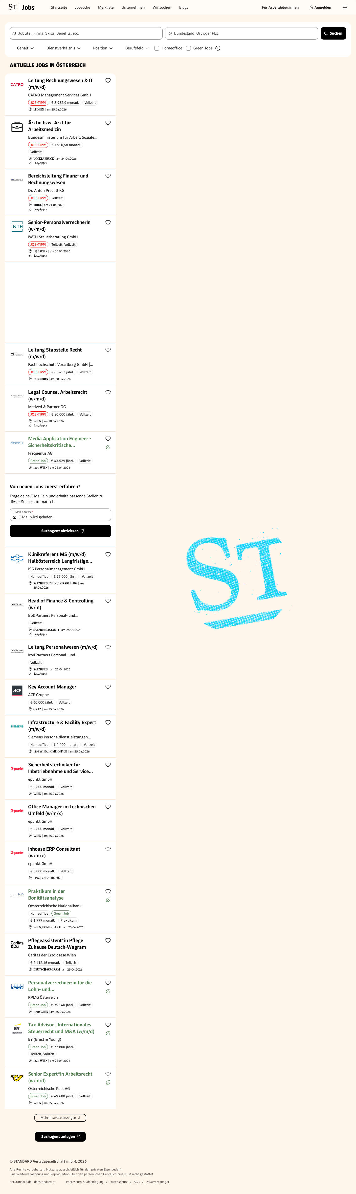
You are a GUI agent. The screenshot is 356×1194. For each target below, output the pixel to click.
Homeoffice (172, 48)
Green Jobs (202, 48)
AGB (137, 1182)
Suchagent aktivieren (63, 531)
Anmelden (320, 7)
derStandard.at (45, 1182)
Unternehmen (133, 7)
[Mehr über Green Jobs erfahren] (218, 48)
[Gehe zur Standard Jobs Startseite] (21, 7)
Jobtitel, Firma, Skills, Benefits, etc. (48, 33)
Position (103, 48)
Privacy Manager (157, 1182)
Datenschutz (119, 1182)
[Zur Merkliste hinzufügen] (108, 80)
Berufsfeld (137, 48)
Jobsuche (82, 7)
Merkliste (106, 7)
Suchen (333, 33)
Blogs (183, 7)
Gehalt (25, 48)
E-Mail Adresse (23, 512)
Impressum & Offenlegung (85, 1182)
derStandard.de (21, 1182)
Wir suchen (162, 7)
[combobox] (86, 33)
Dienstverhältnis (63, 48)
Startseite (59, 7)
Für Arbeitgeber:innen (280, 7)
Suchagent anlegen (61, 1136)
